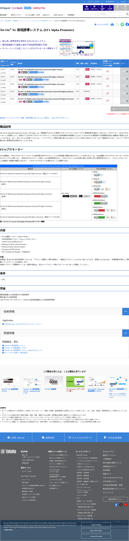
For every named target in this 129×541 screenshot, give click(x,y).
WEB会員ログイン (110, 481)
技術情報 (71, 15)
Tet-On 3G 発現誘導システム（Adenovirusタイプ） (23, 350)
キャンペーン (26, 479)
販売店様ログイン (115, 499)
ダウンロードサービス (83, 487)
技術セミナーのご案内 (29, 497)
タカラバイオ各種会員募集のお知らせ (33, 485)
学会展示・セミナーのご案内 (31, 494)
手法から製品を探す (28, 460)
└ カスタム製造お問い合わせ (85, 470)
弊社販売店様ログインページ (114, 489)
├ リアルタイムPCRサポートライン (87, 461)
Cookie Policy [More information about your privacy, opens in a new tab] (8, 531)
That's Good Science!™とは (113, 478)
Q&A (78, 498)
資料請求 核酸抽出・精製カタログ (87, 481)
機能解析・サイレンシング (21, 21)
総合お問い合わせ (82, 455)
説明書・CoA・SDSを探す (85, 501)
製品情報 (3, 15)
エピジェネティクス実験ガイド (58, 482)
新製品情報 (25, 463)
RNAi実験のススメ (55, 485)
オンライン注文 (26, 471)
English (123, 1)
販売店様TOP (110, 1)
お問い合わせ (58, 15)
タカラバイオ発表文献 (29, 500)
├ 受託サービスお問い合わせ (85, 467)
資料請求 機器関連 (83, 475)
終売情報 (106, 470)
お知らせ (46, 15)
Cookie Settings (96, 526)
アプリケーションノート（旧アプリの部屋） (84, 491)
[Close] (125, 531)
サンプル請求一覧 (82, 484)
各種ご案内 (25, 482)
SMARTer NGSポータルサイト (58, 467)
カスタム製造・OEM (32, 15)
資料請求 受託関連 (83, 478)
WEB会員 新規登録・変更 (112, 485)
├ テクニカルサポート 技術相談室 (87, 458)
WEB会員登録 (115, 437)
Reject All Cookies (96, 532)
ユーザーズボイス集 (55, 479)
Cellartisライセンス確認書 (84, 516)
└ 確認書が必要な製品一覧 (85, 507)
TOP (1, 21)
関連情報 (9, 333)
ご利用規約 (107, 459)
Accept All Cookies (96, 538)
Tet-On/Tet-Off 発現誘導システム (42, 21)
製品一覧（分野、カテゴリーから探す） (31, 456)
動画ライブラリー (110, 455)
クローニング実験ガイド (56, 464)
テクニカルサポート (82, 437)
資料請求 (50, 437)
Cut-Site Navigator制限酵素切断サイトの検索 (57, 476)
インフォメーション (28, 476)
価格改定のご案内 (27, 491)
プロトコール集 (81, 495)
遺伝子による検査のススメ (57, 458)
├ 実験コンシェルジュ (83, 464)
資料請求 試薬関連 (83, 472)
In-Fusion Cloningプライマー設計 (54, 471)
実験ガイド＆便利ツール (57, 451)
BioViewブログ (108, 451)
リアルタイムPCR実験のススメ (58, 455)
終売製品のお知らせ (28, 488)
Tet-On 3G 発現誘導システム (15, 348)
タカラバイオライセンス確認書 (86, 504)
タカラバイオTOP (93, 1)
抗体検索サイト (54, 488)
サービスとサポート (83, 451)
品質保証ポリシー (110, 466)
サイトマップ (108, 492)
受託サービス (15, 15)
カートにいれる (121, 109)
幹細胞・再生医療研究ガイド (58, 461)
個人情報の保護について (112, 463)
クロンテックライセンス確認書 (86, 510)
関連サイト (107, 474)
